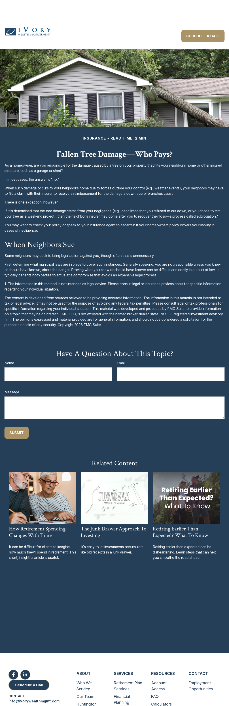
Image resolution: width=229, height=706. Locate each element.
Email (121, 349)
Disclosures (161, 698)
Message (11, 378)
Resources (163, 660)
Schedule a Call (29, 671)
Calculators (161, 690)
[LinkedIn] (25, 661)
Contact (198, 660)
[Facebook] (13, 661)
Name (9, 349)
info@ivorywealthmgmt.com (33, 687)
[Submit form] (16, 419)
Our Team (85, 683)
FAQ (155, 683)
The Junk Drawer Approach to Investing (113, 518)
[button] (68, 12)
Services (123, 660)
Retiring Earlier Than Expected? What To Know (180, 518)
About (83, 660)
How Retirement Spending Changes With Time (37, 518)
